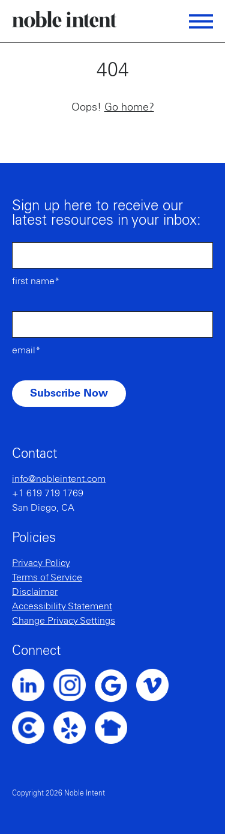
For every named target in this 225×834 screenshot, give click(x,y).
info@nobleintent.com (59, 479)
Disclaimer (35, 592)
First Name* (36, 281)
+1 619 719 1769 (47, 493)
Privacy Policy (41, 563)
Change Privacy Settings (63, 621)
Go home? (129, 107)
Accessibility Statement (62, 606)
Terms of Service (47, 577)
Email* (26, 350)
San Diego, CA (43, 508)
